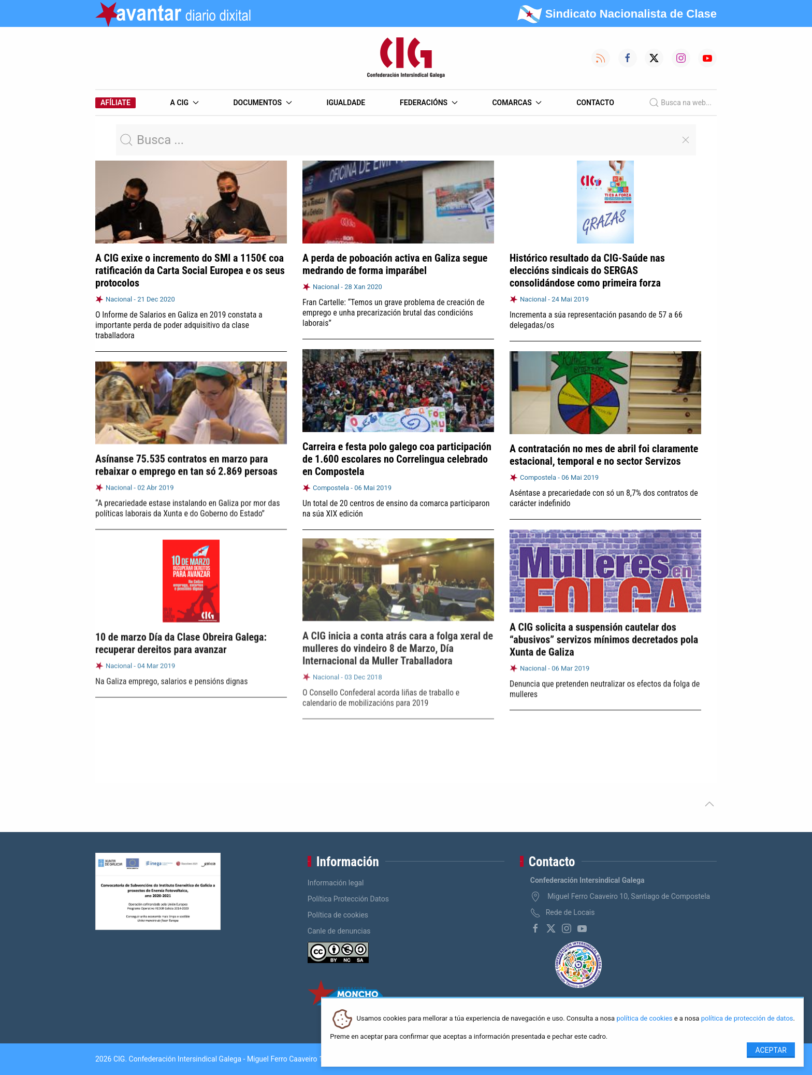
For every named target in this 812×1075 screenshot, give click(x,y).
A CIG (184, 102)
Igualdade (345, 102)
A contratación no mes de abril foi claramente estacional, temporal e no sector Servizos (604, 454)
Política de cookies (338, 915)
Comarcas (517, 102)
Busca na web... (680, 102)
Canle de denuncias (339, 931)
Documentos (262, 102)
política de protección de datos (747, 1019)
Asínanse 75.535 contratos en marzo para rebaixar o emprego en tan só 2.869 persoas (186, 462)
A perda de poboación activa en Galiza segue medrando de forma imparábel (394, 264)
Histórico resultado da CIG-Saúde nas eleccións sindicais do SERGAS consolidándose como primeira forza (587, 270)
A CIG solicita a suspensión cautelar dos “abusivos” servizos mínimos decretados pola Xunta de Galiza (604, 635)
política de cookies (644, 1019)
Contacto (595, 102)
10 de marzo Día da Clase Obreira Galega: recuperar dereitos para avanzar (181, 638)
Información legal (336, 883)
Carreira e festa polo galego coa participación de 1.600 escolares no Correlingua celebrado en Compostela (396, 459)
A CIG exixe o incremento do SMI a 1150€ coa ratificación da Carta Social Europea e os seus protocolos (190, 270)
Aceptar (771, 1050)
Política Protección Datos (348, 899)
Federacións (429, 102)
